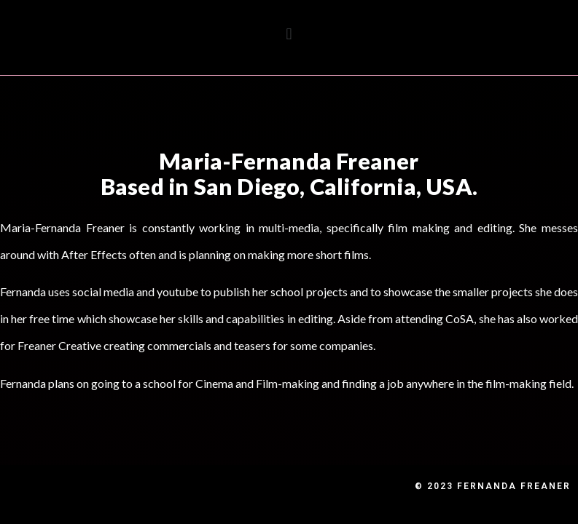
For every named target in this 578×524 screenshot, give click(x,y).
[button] (289, 34)
